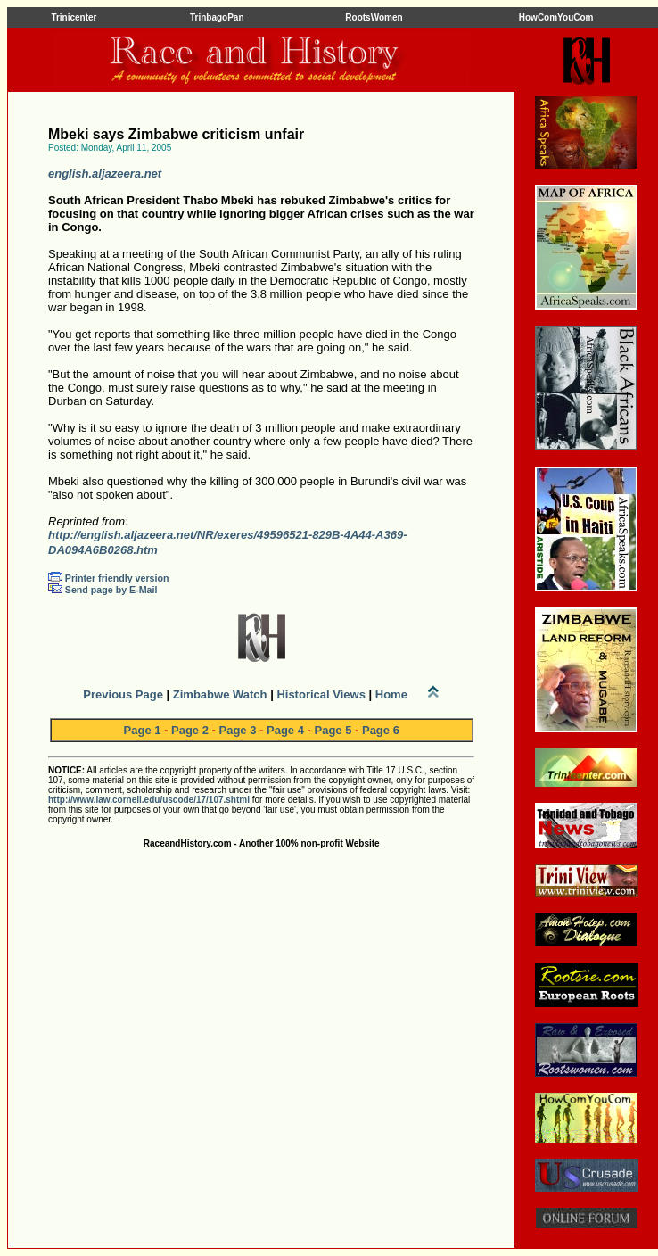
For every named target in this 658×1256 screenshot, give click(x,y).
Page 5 (332, 730)
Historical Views (320, 694)
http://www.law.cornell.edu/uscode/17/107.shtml (149, 800)
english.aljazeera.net (104, 173)
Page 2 (190, 730)
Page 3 (238, 730)
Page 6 (380, 730)
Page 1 (142, 730)
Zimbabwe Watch (220, 694)
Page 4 (285, 730)
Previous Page (123, 694)
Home (391, 694)
